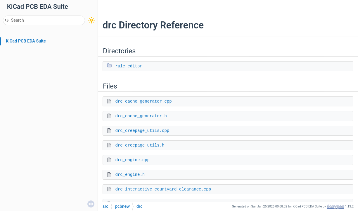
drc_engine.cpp (132, 160)
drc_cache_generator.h (141, 116)
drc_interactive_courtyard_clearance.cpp (163, 189)
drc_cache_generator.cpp (143, 101)
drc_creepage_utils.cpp (142, 130)
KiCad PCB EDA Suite (26, 41)
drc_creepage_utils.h (139, 145)
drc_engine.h (130, 174)
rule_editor (128, 66)
